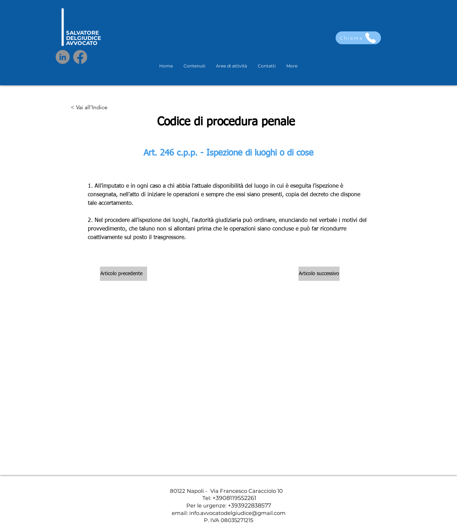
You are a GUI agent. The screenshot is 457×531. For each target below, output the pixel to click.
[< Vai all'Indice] (89, 108)
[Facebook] (80, 57)
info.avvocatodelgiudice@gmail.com (237, 513)
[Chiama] (358, 37)
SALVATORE (82, 32)
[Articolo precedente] (123, 274)
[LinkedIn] (63, 57)
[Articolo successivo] (319, 274)
